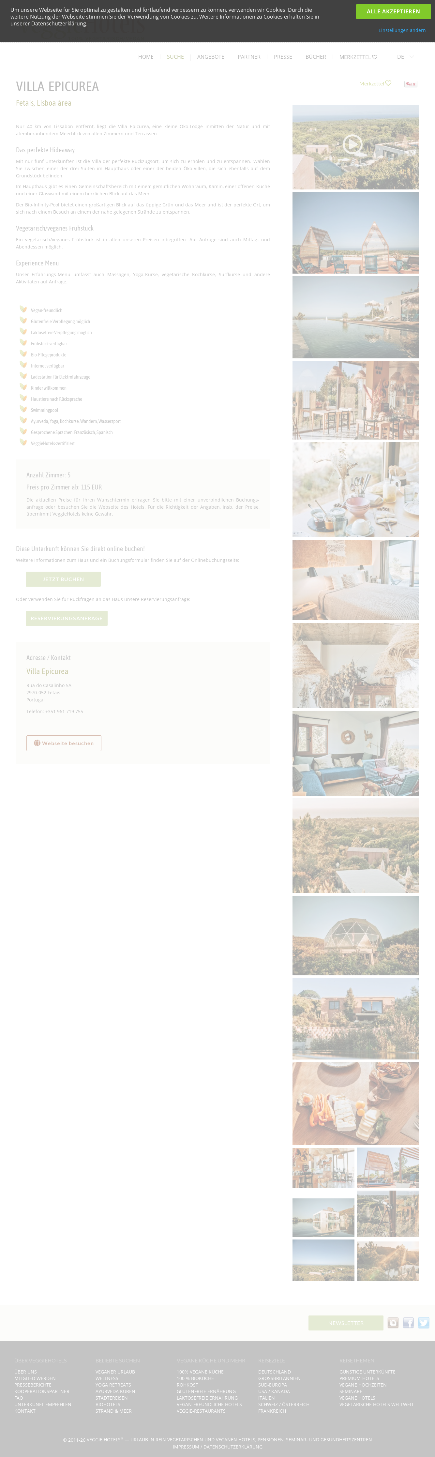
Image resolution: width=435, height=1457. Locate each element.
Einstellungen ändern (402, 30)
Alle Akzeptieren (393, 11)
